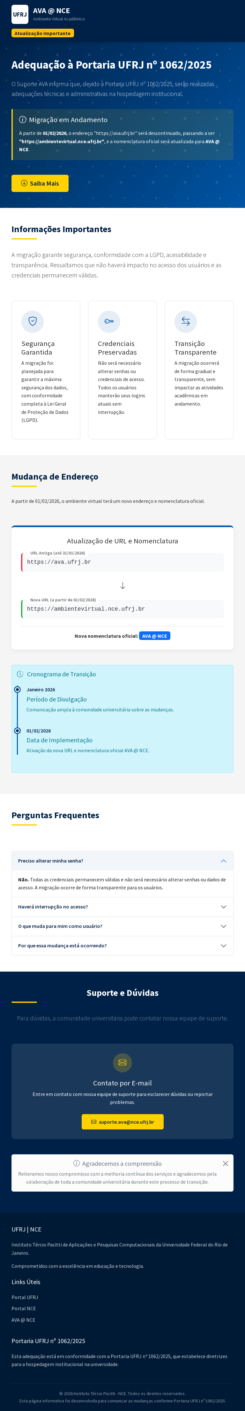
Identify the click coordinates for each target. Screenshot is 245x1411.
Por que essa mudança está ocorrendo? (62, 946)
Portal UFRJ (24, 1297)
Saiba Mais (40, 183)
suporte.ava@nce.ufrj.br (122, 1122)
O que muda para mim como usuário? (60, 926)
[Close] (225, 1163)
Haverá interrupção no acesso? (53, 907)
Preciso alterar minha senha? (50, 861)
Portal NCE (23, 1308)
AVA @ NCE (23, 1320)
